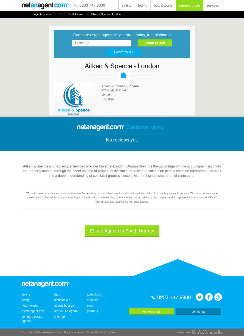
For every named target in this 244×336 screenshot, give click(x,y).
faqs (57, 294)
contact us (198, 311)
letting (142, 5)
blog (90, 305)
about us (92, 300)
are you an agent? (66, 311)
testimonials (62, 300)
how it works (163, 5)
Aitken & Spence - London (106, 14)
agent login (94, 294)
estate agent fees (33, 311)
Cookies (110, 332)
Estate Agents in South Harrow (122, 231)
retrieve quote (189, 5)
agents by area (64, 305)
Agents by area (42, 14)
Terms (89, 332)
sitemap (59, 316)
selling (126, 5)
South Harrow (76, 14)
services (212, 5)
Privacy (99, 332)
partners (92, 311)
